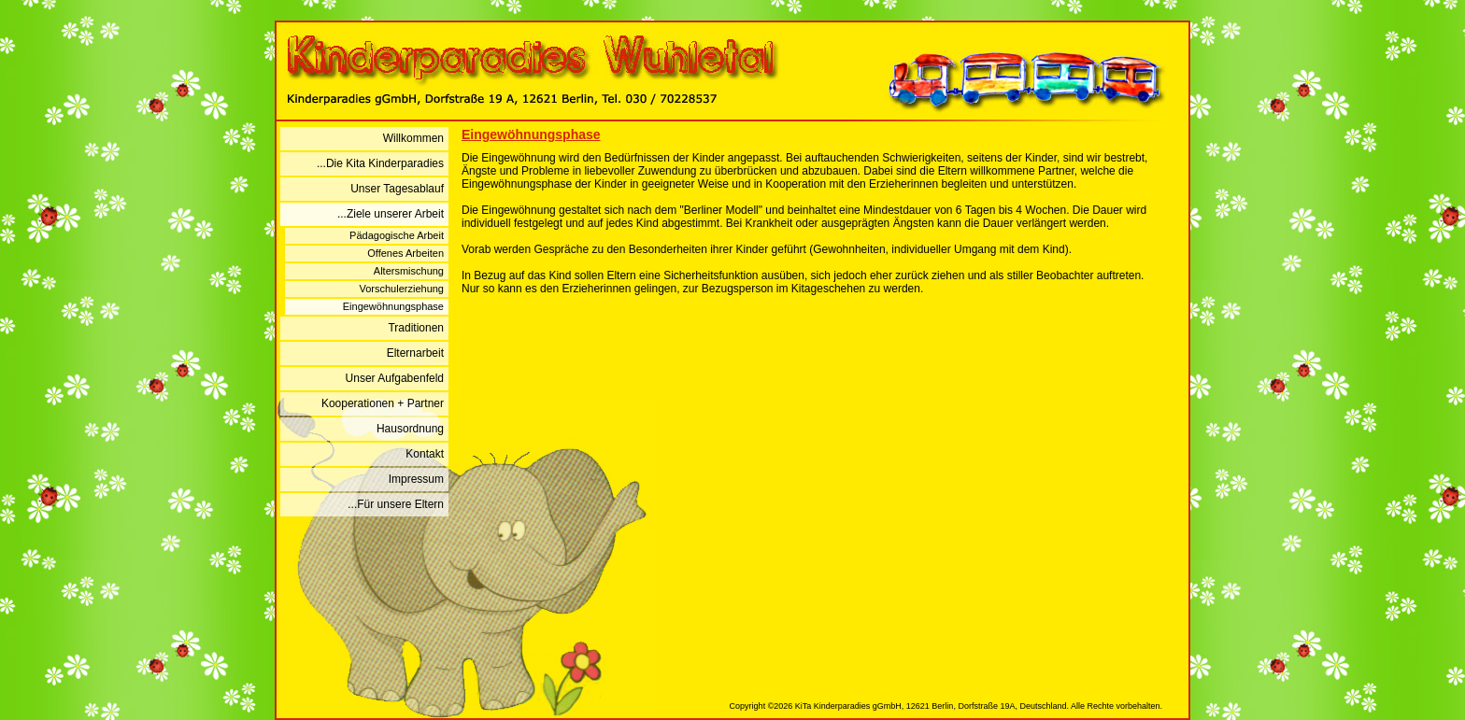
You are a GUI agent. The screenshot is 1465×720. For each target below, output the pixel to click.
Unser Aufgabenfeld (395, 378)
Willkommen (413, 138)
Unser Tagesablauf (397, 188)
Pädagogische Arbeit (396, 235)
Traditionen (416, 327)
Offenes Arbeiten (405, 253)
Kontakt (424, 453)
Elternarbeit (415, 353)
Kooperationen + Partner (382, 403)
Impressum (416, 479)
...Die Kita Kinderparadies (380, 163)
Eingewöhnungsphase (393, 306)
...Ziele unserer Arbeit (390, 213)
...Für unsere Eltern (396, 504)
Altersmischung (409, 270)
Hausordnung (410, 428)
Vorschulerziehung (401, 288)
